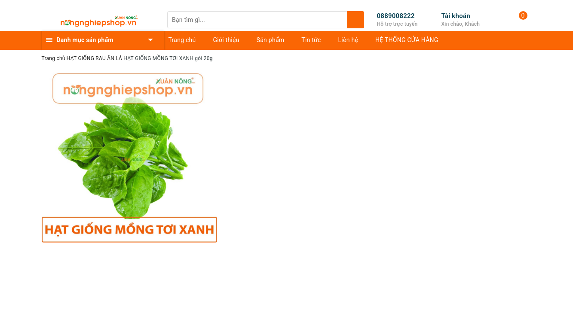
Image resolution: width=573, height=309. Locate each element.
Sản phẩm (271, 39)
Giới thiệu (226, 39)
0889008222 (396, 16)
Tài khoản (455, 16)
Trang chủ (182, 39)
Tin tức (311, 39)
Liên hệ (348, 39)
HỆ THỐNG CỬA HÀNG (406, 39)
